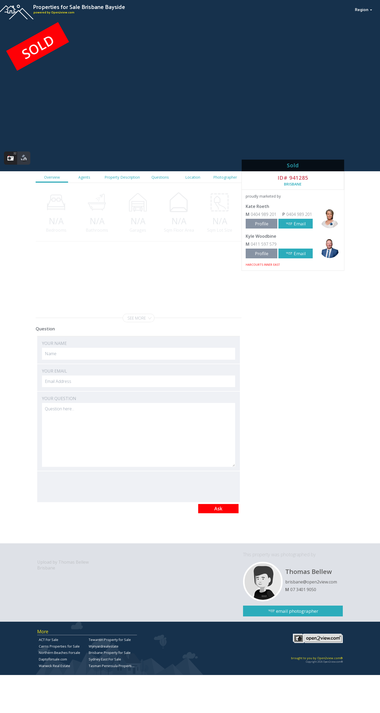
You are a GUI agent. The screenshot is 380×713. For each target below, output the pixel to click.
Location (192, 177)
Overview (52, 177)
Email (300, 224)
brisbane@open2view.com (311, 582)
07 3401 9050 (303, 589)
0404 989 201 (264, 214)
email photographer (297, 611)
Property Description (122, 177)
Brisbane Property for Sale (110, 652)
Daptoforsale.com (53, 659)
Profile (261, 224)
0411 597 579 (264, 244)
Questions (160, 177)
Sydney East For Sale (105, 659)
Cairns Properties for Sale (59, 646)
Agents (84, 177)
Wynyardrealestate (103, 646)
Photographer (225, 177)
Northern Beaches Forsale (59, 652)
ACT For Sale (48, 639)
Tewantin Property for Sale (110, 639)
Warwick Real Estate (54, 665)
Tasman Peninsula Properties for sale (118, 665)
